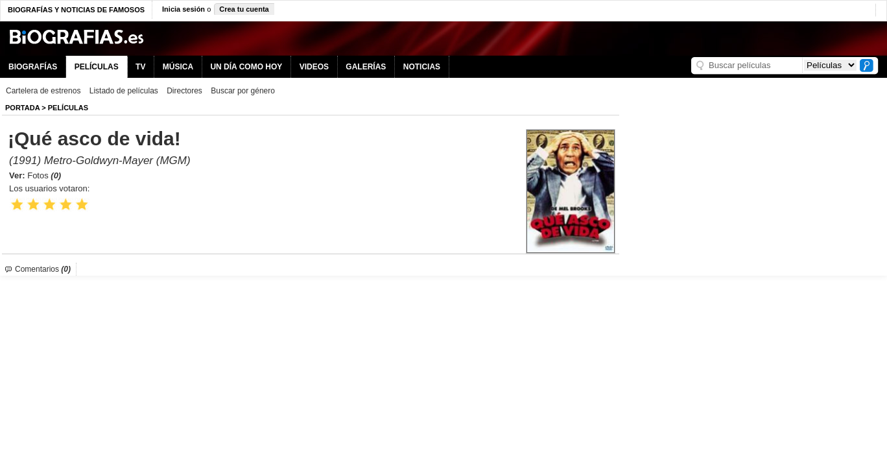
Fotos (44, 175)
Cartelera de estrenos (43, 90)
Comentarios (43, 269)
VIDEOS (314, 66)
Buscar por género (243, 90)
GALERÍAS (366, 66)
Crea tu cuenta (243, 9)
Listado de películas (123, 90)
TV (140, 66)
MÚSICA (178, 66)
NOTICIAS (421, 66)
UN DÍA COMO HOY (246, 66)
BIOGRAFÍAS (32, 66)
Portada (22, 108)
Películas (68, 108)
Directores (184, 90)
